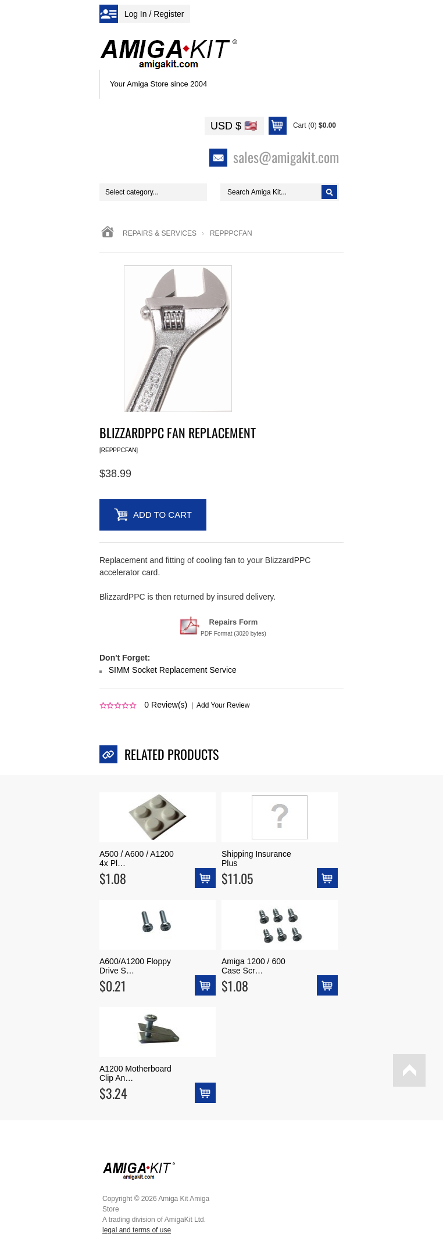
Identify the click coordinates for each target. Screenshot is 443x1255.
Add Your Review (223, 705)
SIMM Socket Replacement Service (173, 670)
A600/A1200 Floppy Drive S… (135, 966)
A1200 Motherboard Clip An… (135, 1073)
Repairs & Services (160, 233)
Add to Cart (162, 515)
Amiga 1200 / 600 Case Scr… (253, 966)
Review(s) (165, 704)
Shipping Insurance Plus (256, 858)
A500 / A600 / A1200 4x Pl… (136, 858)
